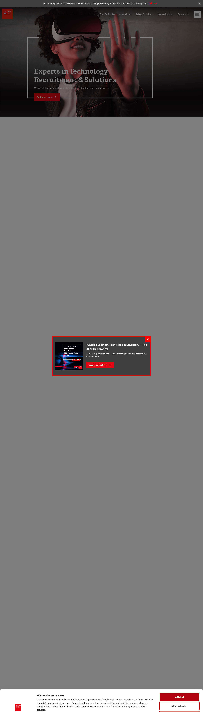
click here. (152, 3)
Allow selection (179, 684)
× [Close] (199, 3)
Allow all (179, 675)
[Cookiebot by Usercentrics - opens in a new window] (18, 706)
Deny (179, 693)
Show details (148, 706)
